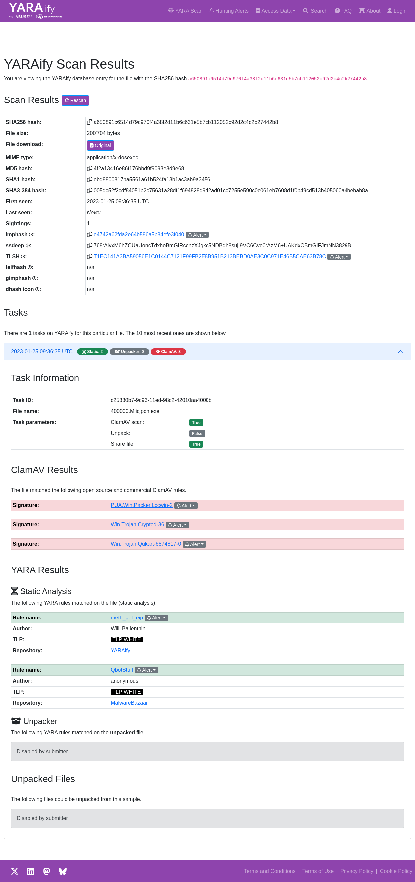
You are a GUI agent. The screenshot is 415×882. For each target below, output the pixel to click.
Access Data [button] (273, 11)
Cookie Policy (396, 871)
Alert (195, 235)
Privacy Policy (356, 871)
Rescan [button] (75, 100)
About (369, 11)
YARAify (120, 650)
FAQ (343, 11)
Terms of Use (318, 871)
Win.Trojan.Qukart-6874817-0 (146, 544)
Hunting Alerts (229, 11)
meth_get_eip (127, 617)
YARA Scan (185, 11)
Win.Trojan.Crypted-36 (137, 524)
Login (397, 11)
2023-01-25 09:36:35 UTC (98, 351)
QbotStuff (122, 670)
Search (314, 11)
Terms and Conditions (270, 871)
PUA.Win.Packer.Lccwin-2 (142, 505)
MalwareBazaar (129, 703)
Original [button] (100, 145)
